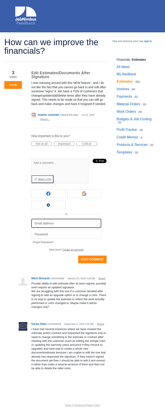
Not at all (44, 144)
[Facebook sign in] (48, 193)
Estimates (139, 59)
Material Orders (128, 104)
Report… (45, 119)
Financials (123, 59)
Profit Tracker (127, 129)
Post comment (92, 259)
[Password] (66, 234)
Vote (13, 84)
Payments (124, 96)
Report (101, 278)
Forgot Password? (43, 242)
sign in (148, 41)
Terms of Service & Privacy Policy (82, 405)
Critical (89, 144)
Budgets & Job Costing (134, 119)
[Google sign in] (84, 193)
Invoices (123, 89)
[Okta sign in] (48, 205)
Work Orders (126, 111)
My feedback (126, 74)
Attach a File (44, 179)
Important (66, 144)
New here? (66, 249)
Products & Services (132, 145)
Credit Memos (127, 137)
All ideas (123, 67)
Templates (124, 152)
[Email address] (66, 223)
